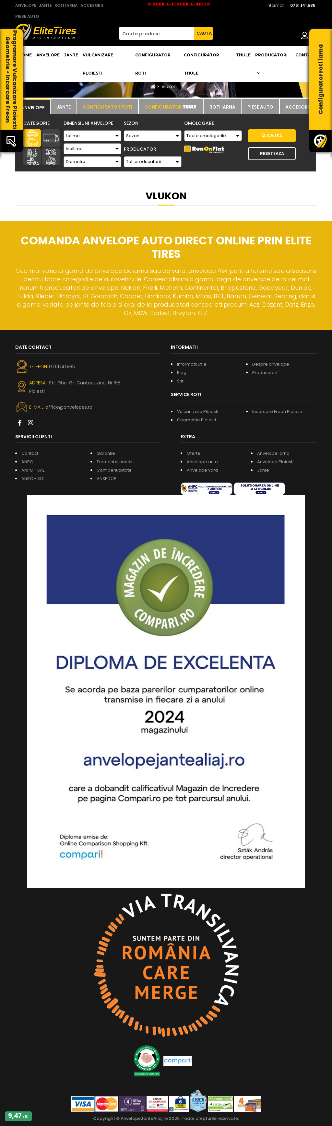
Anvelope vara (202, 470)
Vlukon (169, 86)
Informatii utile (192, 364)
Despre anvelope (270, 364)
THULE (243, 55)
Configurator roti (153, 64)
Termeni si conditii (116, 462)
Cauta (272, 136)
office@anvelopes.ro (68, 407)
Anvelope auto (202, 462)
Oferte (193, 453)
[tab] (32, 106)
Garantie (106, 453)
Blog (181, 372)
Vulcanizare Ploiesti (98, 64)
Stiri (180, 381)
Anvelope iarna (273, 453)
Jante (71, 55)
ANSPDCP (106, 478)
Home (25, 55)
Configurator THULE (201, 64)
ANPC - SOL (33, 478)
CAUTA (204, 33)
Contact (306, 55)
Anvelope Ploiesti (275, 462)
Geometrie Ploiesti (196, 420)
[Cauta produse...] (156, 33)
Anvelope (48, 55)
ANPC (27, 462)
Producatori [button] (271, 64)
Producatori (264, 372)
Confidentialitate (114, 470)
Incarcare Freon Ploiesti (277, 411)
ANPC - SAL (32, 470)
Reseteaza (272, 153)
